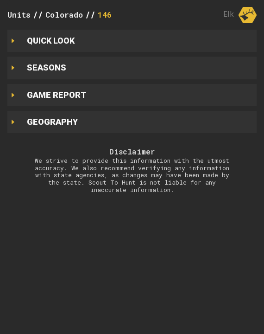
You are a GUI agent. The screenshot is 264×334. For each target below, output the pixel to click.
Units (19, 14)
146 (105, 14)
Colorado (64, 14)
